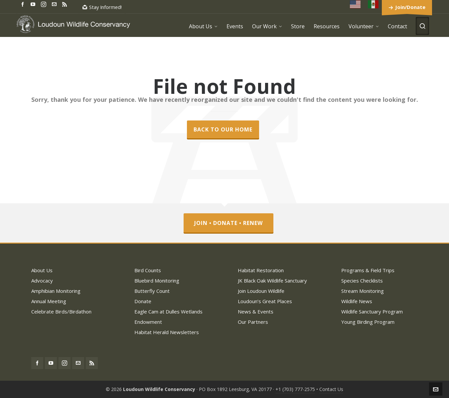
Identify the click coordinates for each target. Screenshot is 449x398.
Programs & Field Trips (367, 270)
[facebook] (23, 4)
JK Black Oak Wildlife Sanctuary (272, 280)
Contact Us (331, 389)
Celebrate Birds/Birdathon (61, 311)
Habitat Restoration (261, 270)
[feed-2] (65, 4)
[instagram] (44, 4)
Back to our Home (223, 129)
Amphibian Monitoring (55, 291)
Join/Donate (410, 7)
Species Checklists (362, 280)
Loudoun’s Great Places (265, 301)
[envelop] (55, 4)
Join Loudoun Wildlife (261, 291)
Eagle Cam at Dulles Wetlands (168, 311)
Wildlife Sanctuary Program (372, 311)
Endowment (148, 321)
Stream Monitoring (362, 291)
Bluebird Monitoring (156, 280)
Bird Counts (147, 270)
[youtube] (34, 4)
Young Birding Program (367, 321)
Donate (142, 301)
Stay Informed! (102, 7)
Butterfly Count (152, 291)
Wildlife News (356, 301)
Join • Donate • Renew (228, 223)
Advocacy (42, 280)
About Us (42, 270)
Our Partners (253, 321)
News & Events (255, 311)
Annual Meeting (48, 301)
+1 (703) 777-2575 (295, 389)
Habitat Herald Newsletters (166, 332)
